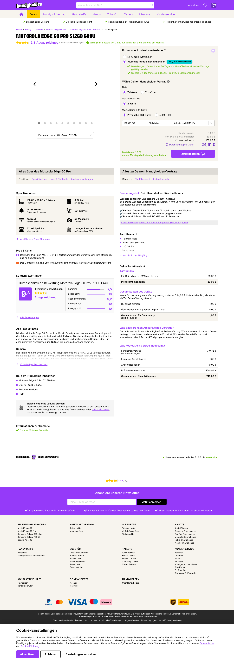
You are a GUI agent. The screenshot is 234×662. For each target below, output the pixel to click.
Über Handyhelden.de (63, 620)
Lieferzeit (179, 555)
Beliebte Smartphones (32, 524)
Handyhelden (130, 579)
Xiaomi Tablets (129, 564)
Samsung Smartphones (185, 531)
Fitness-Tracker (77, 555)
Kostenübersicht (160, 179)
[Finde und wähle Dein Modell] (115, 5)
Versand (178, 558)
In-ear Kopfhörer (77, 561)
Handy (97, 14)
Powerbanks (75, 564)
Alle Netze (129, 524)
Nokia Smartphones (184, 540)
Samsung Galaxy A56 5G (29, 537)
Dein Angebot (110, 29)
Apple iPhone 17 (25, 528)
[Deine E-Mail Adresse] (101, 502)
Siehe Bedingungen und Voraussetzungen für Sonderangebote (154, 222)
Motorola (39, 29)
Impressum (95, 620)
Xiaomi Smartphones (184, 543)
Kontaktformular (25, 586)
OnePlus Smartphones (185, 534)
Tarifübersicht (142, 179)
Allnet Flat (22, 552)
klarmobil (74, 586)
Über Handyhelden (130, 583)
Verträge (179, 561)
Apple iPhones (181, 528)
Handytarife (79, 14)
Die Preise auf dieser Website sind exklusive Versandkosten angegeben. (164, 614)
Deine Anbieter (79, 579)
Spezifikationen (40, 179)
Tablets (128, 14)
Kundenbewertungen (82, 179)
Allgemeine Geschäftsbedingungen (140, 620)
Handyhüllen (75, 558)
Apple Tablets (128, 552)
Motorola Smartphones (185, 537)
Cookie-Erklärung (30, 646)
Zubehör (112, 14)
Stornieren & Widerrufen (186, 573)
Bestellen (179, 552)
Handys (179, 524)
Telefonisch (23, 583)
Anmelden (193, 5)
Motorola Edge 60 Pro (56, 29)
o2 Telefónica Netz (130, 531)
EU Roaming (180, 570)
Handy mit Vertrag (54, 14)
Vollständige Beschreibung (32, 364)
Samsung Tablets (130, 561)
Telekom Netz (76, 528)
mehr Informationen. (148, 616)
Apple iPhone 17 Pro (27, 531)
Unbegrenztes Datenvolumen (31, 555)
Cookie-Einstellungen (112, 620)
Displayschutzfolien (79, 552)
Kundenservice (166, 14)
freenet (73, 583)
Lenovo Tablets (129, 558)
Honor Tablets (128, 555)
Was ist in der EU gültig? (134, 255)
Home (19, 29)
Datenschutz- (207, 643)
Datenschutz (81, 620)
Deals (33, 14)
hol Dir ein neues (100, 409)
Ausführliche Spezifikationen (33, 239)
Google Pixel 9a (25, 540)
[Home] (21, 14)
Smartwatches (76, 567)
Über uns (144, 14)
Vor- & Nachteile (59, 179)
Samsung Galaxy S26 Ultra (30, 534)
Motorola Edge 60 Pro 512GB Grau (85, 29)
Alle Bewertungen (27, 317)
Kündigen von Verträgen (186, 564)
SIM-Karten (180, 567)
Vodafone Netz (76, 531)
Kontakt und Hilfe (29, 579)
